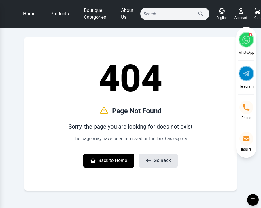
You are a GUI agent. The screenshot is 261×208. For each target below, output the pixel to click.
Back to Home (108, 161)
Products (59, 13)
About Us (127, 14)
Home (29, 13)
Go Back (158, 161)
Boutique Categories (95, 14)
